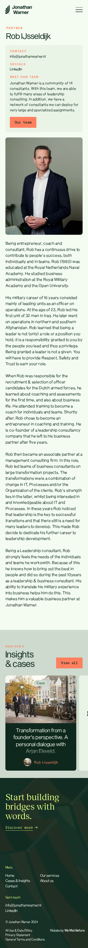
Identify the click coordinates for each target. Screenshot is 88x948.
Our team (23, 122)
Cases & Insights (17, 880)
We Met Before (75, 930)
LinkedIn (16, 69)
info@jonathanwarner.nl (28, 56)
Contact (11, 886)
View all (69, 663)
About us (47, 880)
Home (9, 875)
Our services (49, 875)
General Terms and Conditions (25, 939)
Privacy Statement (17, 935)
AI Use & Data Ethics (18, 930)
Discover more (19, 827)
